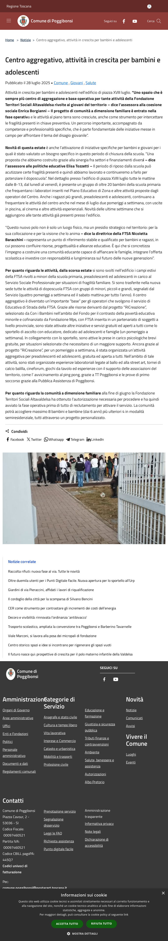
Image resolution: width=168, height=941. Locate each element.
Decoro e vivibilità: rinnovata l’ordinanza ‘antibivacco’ (47, 617)
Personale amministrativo (14, 752)
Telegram (74, 439)
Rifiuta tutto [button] (101, 923)
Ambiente (92, 752)
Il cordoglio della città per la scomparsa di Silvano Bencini (50, 599)
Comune (61, 83)
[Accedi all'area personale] (149, 6)
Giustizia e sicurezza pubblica (100, 727)
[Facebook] (122, 21)
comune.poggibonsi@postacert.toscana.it (35, 887)
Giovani (76, 83)
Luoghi (131, 754)
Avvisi (130, 725)
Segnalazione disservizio (53, 822)
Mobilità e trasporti (58, 756)
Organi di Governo (16, 710)
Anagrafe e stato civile (60, 717)
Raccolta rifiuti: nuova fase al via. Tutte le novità (44, 571)
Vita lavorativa (54, 732)
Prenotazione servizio (60, 811)
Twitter (34, 439)
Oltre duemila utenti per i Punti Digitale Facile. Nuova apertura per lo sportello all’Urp (71, 580)
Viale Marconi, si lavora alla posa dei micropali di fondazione (52, 635)
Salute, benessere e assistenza (99, 763)
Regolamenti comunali (19, 771)
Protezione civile (56, 764)
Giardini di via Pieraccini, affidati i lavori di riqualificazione (51, 589)
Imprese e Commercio (60, 740)
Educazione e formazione (94, 713)
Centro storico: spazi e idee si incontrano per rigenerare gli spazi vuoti (59, 645)
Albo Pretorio (94, 782)
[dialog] (84, 915)
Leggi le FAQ (53, 833)
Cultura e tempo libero (60, 725)
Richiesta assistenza (59, 841)
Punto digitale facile (58, 849)
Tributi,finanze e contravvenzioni (97, 741)
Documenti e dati (15, 763)
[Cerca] (158, 21)
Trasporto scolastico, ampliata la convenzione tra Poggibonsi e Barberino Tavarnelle (69, 626)
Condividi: (16, 431)
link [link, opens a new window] (126, 914)
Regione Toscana (19, 6)
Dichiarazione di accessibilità (96, 842)
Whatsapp (54, 439)
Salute (91, 83)
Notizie (25, 40)
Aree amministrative (18, 718)
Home (9, 40)
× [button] (163, 893)
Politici (8, 741)
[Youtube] (133, 21)
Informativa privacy (99, 823)
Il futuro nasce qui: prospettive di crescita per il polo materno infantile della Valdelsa (70, 654)
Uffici (6, 725)
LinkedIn (95, 439)
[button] (84, 933)
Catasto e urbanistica (59, 748)
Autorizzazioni (95, 774)
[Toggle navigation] (8, 20)
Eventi (131, 762)
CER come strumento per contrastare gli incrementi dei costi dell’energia (62, 608)
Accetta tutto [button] (67, 924)
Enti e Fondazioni (15, 733)
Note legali (93, 831)
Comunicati (134, 718)
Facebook (14, 439)
